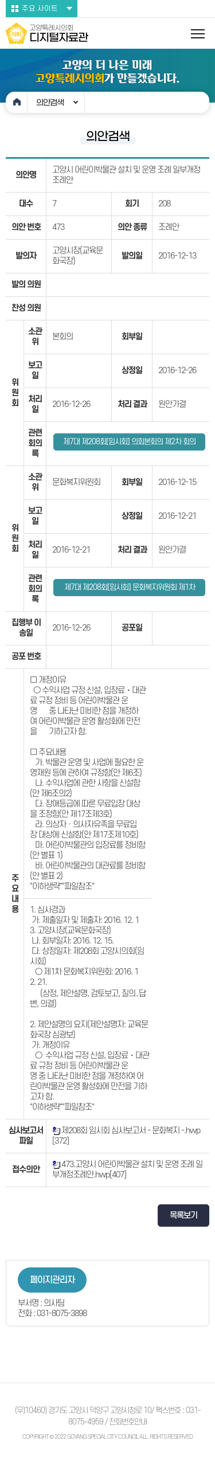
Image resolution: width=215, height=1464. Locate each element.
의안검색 (50, 103)
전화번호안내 (128, 1422)
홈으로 (17, 102)
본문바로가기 (0, 0)
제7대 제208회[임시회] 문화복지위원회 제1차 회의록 (129, 589)
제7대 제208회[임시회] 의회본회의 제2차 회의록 (129, 444)
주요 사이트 (40, 9)
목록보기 (183, 1215)
